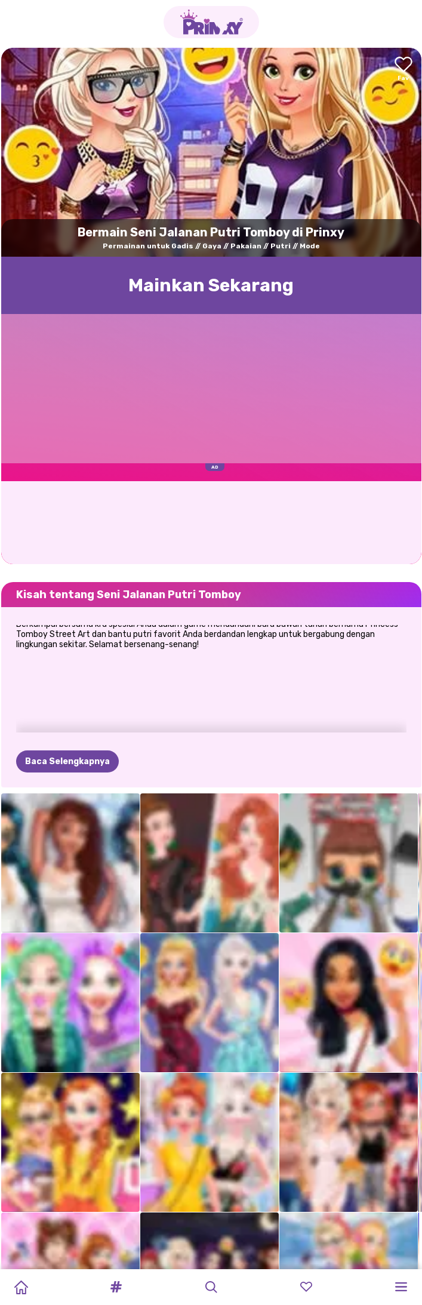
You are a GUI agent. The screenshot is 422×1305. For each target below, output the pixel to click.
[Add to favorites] (403, 69)
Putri (280, 246)
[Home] (21, 1287)
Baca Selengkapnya (67, 702)
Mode (310, 246)
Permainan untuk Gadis (148, 246)
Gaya (211, 246)
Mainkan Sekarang (211, 285)
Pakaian (245, 246)
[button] (116, 1287)
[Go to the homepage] (211, 22)
